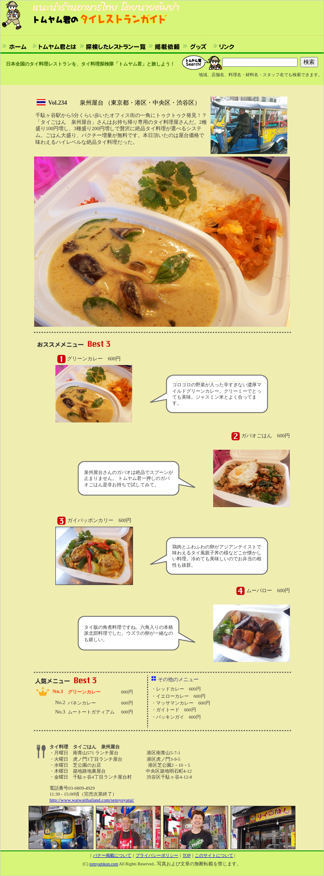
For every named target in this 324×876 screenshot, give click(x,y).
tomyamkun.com (104, 864)
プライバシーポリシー (157, 855)
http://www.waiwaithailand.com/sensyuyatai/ (91, 799)
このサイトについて (214, 855)
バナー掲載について (112, 855)
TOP (186, 855)
